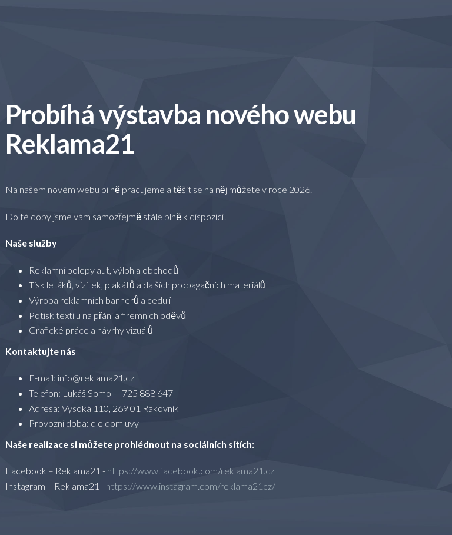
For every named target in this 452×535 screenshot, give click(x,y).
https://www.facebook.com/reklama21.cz (190, 470)
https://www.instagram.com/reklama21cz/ (190, 485)
